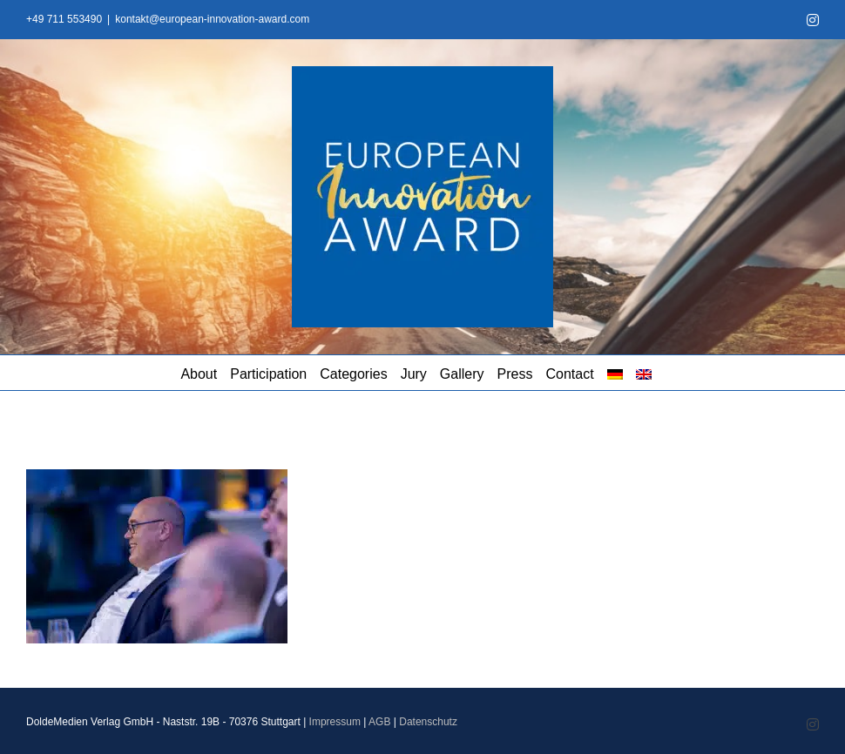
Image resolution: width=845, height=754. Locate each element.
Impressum (335, 722)
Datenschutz (428, 722)
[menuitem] (615, 372)
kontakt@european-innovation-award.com (212, 19)
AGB (379, 722)
